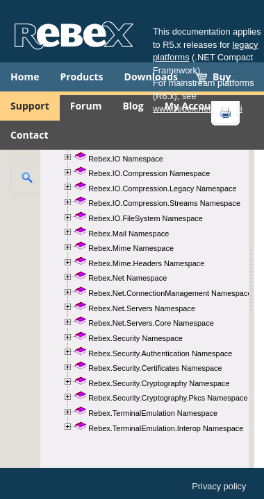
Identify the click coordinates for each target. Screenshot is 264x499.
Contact (29, 134)
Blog (132, 105)
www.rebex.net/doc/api (197, 108)
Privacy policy (219, 486)
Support (29, 105)
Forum (86, 105)
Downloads (151, 76)
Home (24, 76)
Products (81, 76)
